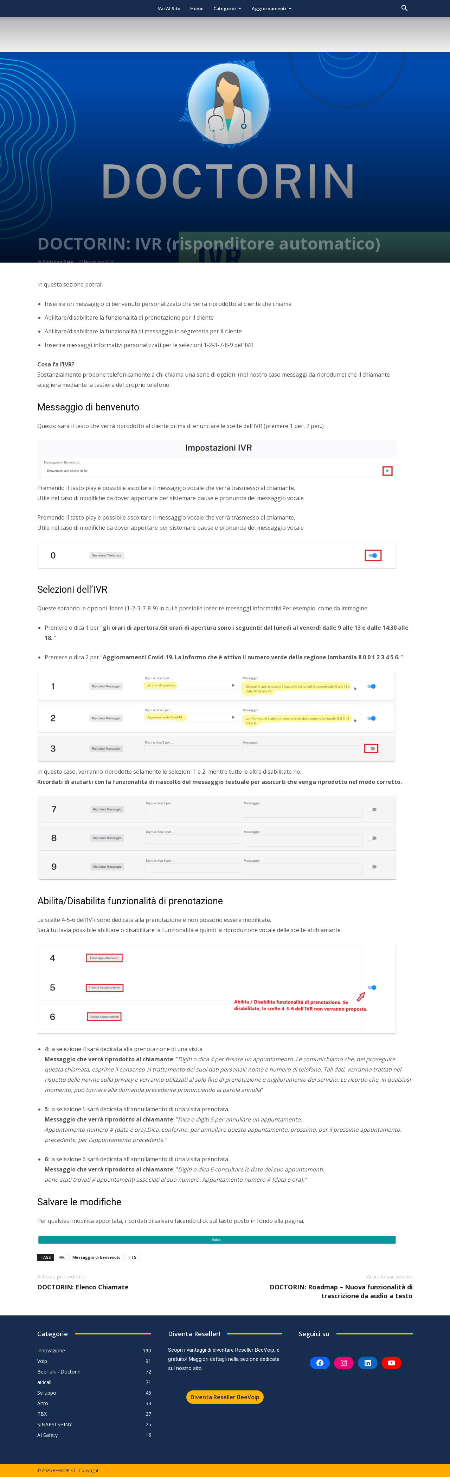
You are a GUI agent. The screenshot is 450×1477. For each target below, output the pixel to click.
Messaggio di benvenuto (96, 1257)
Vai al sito (169, 8)
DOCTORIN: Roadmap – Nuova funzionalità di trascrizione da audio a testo (341, 1291)
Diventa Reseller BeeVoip (225, 1397)
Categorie (227, 8)
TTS (132, 1257)
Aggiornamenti (272, 8)
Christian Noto (58, 261)
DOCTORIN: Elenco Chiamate (83, 1287)
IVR (62, 1257)
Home (197, 8)
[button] (404, 9)
